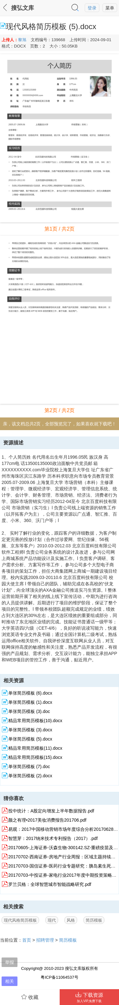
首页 (26, 940)
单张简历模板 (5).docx (30, 738)
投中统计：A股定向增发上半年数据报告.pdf (51, 810)
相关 (9, 981)
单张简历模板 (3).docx (30, 729)
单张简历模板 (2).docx (30, 775)
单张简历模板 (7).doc (29, 766)
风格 (71, 920)
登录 (92, 7)
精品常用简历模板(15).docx (35, 757)
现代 (52, 920)
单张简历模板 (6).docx (30, 693)
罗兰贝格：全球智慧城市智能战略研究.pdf (49, 884)
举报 (9, 962)
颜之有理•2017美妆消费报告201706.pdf (47, 820)
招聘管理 (45, 940)
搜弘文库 (22, 8)
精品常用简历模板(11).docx (35, 748)
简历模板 (94, 920)
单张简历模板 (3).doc (29, 711)
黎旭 (22, 39)
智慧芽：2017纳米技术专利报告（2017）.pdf (53, 838)
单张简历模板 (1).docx (30, 702)
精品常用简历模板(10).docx (35, 720)
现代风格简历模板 (20, 920)
